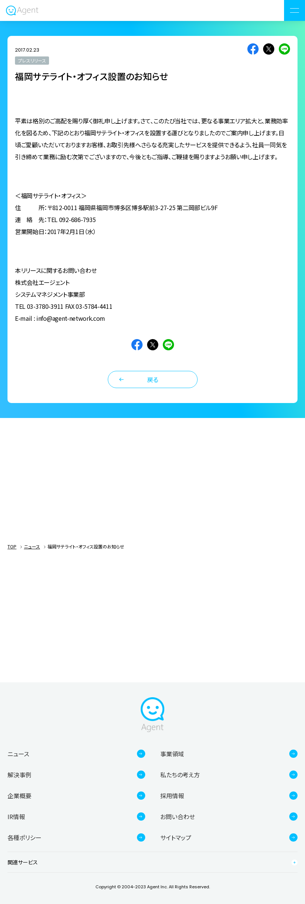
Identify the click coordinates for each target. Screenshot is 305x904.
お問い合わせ (177, 817)
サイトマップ (175, 837)
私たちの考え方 (180, 775)
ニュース (32, 546)
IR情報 (16, 817)
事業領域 (172, 754)
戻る (152, 379)
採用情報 (172, 796)
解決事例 (19, 775)
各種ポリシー (24, 837)
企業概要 (19, 796)
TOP (11, 546)
